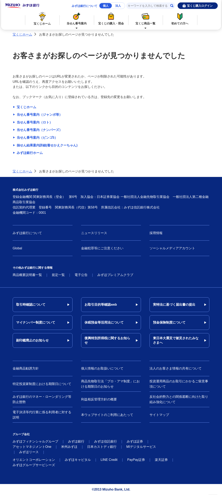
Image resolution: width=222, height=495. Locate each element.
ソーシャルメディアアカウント (172, 248)
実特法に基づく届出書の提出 (174, 304)
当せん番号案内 (76, 18)
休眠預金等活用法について (104, 322)
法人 (118, 5)
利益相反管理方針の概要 (99, 399)
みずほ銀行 (76, 441)
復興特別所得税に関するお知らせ (107, 340)
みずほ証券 (135, 441)
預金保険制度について (169, 322)
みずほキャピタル (78, 459)
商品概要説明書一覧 (27, 275)
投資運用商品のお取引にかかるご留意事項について (178, 383)
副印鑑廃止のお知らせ (32, 340)
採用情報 (156, 233)
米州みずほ (69, 446)
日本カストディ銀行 (101, 446)
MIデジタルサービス (141, 446)
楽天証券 (161, 459)
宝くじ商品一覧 (145, 18)
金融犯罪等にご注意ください (102, 248)
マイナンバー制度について (35, 322)
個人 (106, 5)
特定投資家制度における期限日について (42, 384)
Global (17, 248)
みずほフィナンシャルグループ (35, 441)
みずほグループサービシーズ (34, 465)
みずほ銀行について (84, 6)
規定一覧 (58, 275)
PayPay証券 (136, 459)
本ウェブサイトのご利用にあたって (107, 414)
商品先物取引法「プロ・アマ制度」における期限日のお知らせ (110, 383)
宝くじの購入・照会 (111, 18)
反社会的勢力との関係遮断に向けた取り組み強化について (178, 399)
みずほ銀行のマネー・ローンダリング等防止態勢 (42, 399)
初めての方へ (180, 18)
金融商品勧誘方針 (26, 368)
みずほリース (29, 452)
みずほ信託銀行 (105, 441)
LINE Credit (109, 459)
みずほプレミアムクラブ (115, 275)
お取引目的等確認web (101, 304)
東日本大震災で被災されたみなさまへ (176, 340)
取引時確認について (30, 304)
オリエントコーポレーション (34, 459)
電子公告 (81, 275)
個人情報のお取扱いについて (102, 368)
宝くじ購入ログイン (200, 5)
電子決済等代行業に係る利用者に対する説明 (42, 414)
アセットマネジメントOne (32, 446)
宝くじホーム (42, 18)
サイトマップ (159, 414)
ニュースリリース (94, 233)
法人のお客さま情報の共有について (175, 368)
